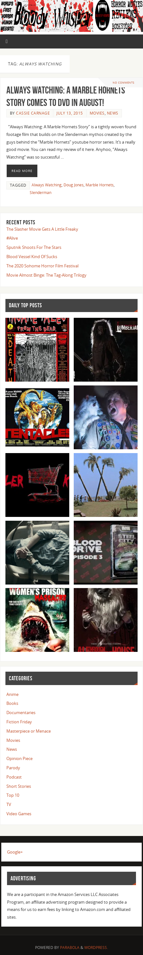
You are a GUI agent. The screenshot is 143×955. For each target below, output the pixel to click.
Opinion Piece (19, 758)
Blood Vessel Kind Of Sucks (31, 256)
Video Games (18, 814)
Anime (12, 694)
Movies (97, 113)
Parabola (69, 947)
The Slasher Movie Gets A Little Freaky (42, 229)
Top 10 (12, 795)
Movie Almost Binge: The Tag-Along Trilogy (46, 275)
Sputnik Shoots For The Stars (33, 247)
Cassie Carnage (33, 113)
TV (8, 804)
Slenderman (40, 192)
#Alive (12, 238)
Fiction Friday (19, 722)
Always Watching (47, 185)
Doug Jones (74, 185)
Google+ (15, 852)
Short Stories (18, 786)
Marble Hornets (100, 185)
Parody (13, 768)
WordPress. (96, 947)
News (112, 113)
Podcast (14, 777)
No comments (123, 82)
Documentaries (20, 712)
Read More (22, 170)
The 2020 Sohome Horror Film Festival (42, 266)
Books (12, 703)
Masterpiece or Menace (28, 731)
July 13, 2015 (69, 113)
